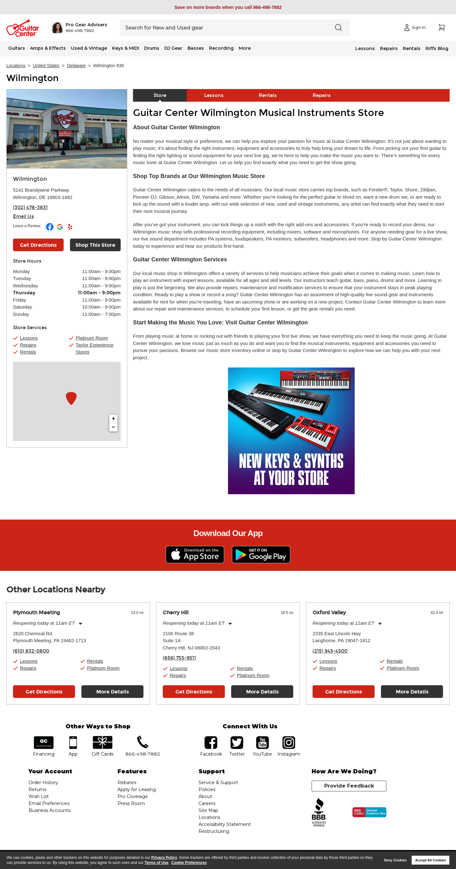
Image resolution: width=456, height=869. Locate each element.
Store (160, 95)
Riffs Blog (437, 48)
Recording (221, 48)
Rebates (126, 782)
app (73, 738)
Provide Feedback (349, 786)
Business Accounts (49, 810)
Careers (207, 803)
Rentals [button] (28, 352)
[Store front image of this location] (67, 129)
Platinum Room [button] (92, 338)
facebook (211, 738)
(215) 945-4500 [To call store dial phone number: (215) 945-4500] (330, 651)
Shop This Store (95, 245)
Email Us (23, 216)
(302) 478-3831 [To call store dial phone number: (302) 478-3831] (30, 207)
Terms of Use (156, 862)
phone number (143, 738)
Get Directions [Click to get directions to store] (38, 245)
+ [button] (113, 419)
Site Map (208, 810)
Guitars (16, 48)
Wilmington (32, 78)
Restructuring (214, 831)
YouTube (262, 738)
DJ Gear (173, 48)
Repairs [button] (28, 345)
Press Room (131, 803)
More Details (112, 692)
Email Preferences (48, 803)
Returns (37, 789)
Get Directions (44, 692)
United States (46, 65)
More (245, 48)
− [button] (113, 427)
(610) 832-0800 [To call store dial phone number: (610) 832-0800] (31, 651)
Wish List (38, 796)
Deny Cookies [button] (395, 860)
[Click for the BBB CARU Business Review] (369, 812)
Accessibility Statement (225, 824)
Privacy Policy (164, 857)
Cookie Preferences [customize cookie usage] (189, 862)
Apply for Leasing (136, 789)
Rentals (412, 48)
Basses (195, 48)
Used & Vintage (89, 48)
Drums (151, 48)
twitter (237, 738)
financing (44, 738)
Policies (207, 789)
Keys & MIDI (125, 48)
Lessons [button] (29, 338)
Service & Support (218, 782)
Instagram (288, 738)
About (205, 796)
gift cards (102, 738)
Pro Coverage (132, 796)
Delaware (76, 65)
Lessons (365, 48)
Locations (15, 65)
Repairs (389, 48)
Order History (43, 782)
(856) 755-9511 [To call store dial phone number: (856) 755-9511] (179, 658)
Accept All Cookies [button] (430, 860)
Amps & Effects (48, 48)
